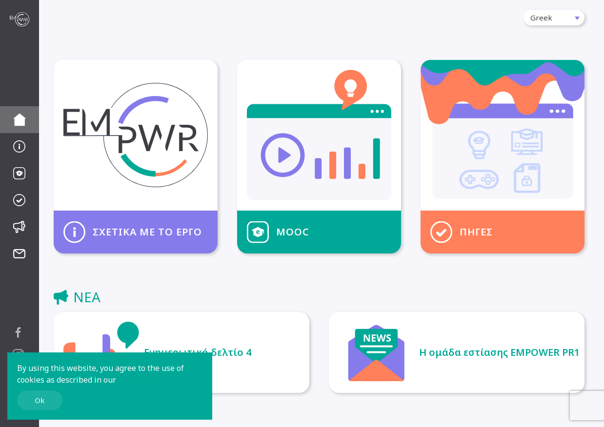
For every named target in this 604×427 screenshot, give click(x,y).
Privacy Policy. (143, 379)
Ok (40, 400)
